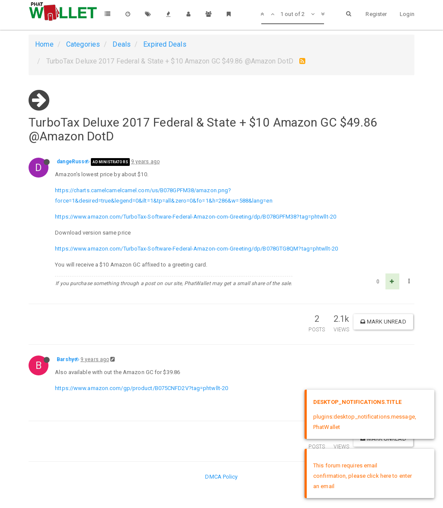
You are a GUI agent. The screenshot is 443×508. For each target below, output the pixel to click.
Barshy (65, 359)
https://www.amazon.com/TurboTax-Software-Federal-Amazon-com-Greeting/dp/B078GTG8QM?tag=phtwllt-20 (196, 248)
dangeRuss (70, 162)
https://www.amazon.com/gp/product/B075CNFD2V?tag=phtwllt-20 (141, 388)
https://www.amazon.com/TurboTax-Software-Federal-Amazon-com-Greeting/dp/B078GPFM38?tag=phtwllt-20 (195, 216)
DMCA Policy (221, 476)
